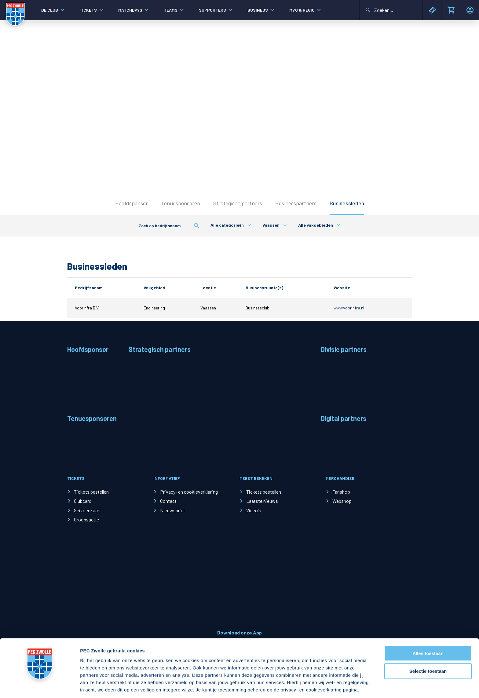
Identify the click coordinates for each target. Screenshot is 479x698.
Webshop (342, 501)
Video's (253, 510)
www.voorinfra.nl (349, 307)
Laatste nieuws (262, 501)
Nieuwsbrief (172, 510)
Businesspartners (295, 203)
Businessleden (347, 203)
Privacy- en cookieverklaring (189, 492)
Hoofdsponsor (131, 203)
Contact (168, 501)
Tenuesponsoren (180, 203)
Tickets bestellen (91, 492)
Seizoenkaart (87, 510)
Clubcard (82, 501)
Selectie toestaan (428, 647)
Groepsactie (86, 519)
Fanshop (341, 492)
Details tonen (330, 686)
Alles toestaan (428, 629)
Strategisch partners (237, 203)
